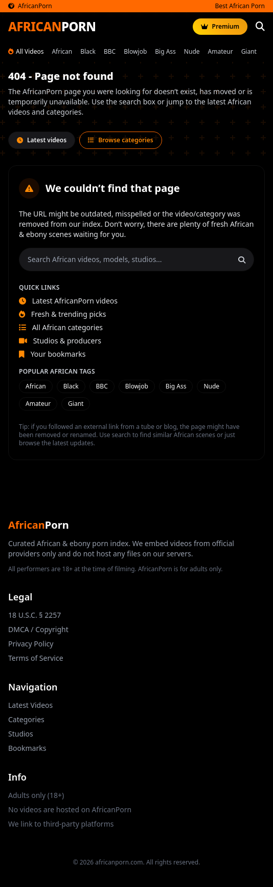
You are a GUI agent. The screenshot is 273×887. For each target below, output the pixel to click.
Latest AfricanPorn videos (68, 301)
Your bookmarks (52, 354)
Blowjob (135, 52)
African (62, 52)
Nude (192, 52)
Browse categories (120, 140)
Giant (249, 52)
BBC (110, 52)
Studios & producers (60, 340)
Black (88, 52)
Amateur (220, 52)
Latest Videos (30, 705)
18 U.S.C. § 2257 (34, 615)
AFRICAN (52, 26)
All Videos (25, 52)
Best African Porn (240, 6)
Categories (26, 719)
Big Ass (165, 52)
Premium (220, 26)
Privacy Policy (30, 643)
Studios (20, 734)
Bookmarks (27, 748)
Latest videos (41, 140)
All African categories (61, 327)
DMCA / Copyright (38, 629)
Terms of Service (35, 658)
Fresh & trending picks (62, 314)
